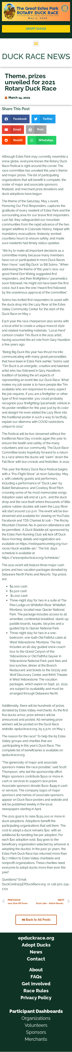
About (36, 970)
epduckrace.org (36, 938)
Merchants (36, 1039)
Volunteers (36, 1025)
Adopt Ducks (36, 945)
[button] (36, 43)
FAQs (36, 976)
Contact (36, 959)
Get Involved (36, 983)
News (36, 952)
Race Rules (36, 990)
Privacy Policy (36, 997)
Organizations (36, 1018)
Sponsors (36, 1032)
